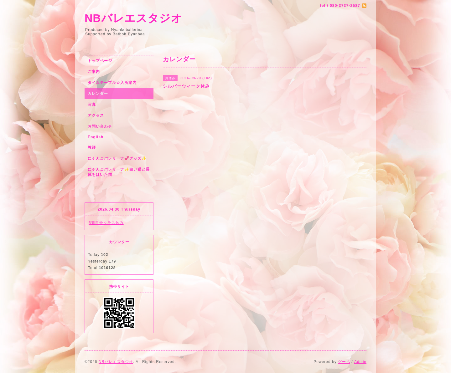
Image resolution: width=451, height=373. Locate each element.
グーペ (344, 362)
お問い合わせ (100, 126)
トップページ (100, 61)
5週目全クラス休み (106, 223)
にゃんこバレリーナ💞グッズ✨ (117, 158)
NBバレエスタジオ (133, 18)
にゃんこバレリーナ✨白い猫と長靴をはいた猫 (119, 172)
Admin (360, 362)
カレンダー (98, 93)
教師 (92, 147)
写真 (92, 104)
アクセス (96, 115)
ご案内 (94, 71)
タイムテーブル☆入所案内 (112, 82)
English (95, 137)
